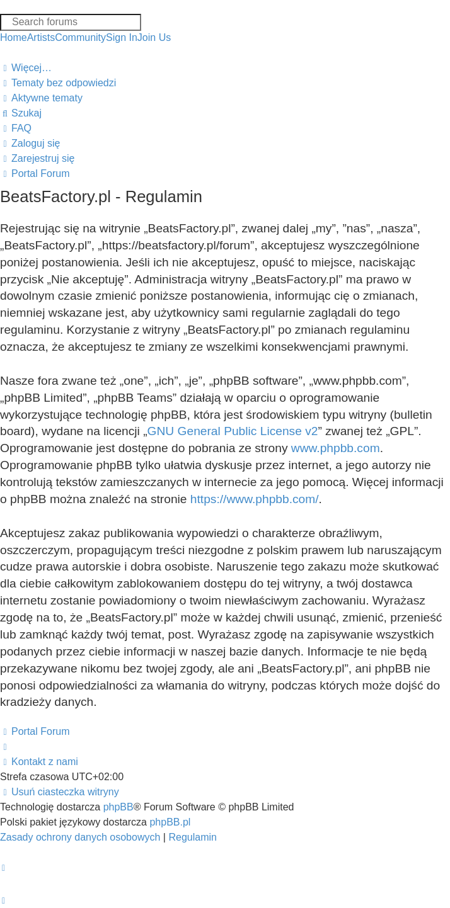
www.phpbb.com (335, 448)
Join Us (154, 37)
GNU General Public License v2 (232, 431)
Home (13, 37)
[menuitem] (58, 83)
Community (80, 37)
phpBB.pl (169, 822)
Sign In (121, 37)
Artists (41, 37)
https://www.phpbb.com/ (254, 499)
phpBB (118, 807)
